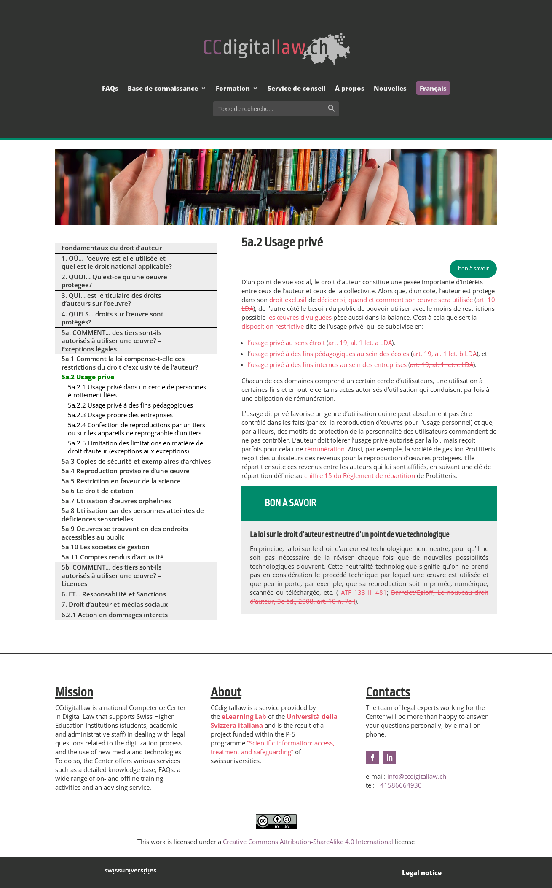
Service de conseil (297, 88)
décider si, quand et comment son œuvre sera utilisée (395, 299)
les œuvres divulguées (299, 317)
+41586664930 (399, 785)
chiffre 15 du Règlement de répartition (359, 475)
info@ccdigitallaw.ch (416, 776)
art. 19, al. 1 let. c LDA (441, 364)
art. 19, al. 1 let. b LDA (445, 353)
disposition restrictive (272, 326)
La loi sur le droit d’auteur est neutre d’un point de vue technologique (349, 534)
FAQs (110, 88)
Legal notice (422, 872)
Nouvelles (390, 88)
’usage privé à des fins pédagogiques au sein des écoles (329, 353)
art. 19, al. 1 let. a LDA (360, 342)
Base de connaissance (163, 88)
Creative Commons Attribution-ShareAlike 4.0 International (308, 841)
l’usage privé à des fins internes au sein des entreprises (327, 364)
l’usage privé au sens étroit (286, 342)
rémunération (325, 449)
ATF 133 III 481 (364, 592)
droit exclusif (288, 299)
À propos (349, 88)
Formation (233, 88)
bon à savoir (473, 268)
